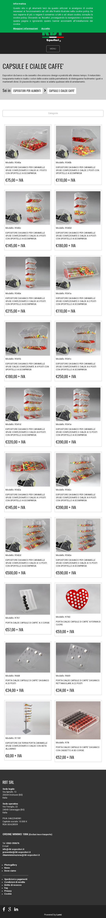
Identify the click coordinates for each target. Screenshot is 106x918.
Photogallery (10, 865)
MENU (53, 48)
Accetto (45, 28)
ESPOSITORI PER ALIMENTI (27, 91)
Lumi (59, 914)
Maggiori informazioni (25, 28)
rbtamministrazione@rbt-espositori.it (21, 855)
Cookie (8, 894)
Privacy (7, 891)
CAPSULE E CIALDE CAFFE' (61, 91)
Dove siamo (10, 871)
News (7, 868)
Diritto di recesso (13, 885)
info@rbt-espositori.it (13, 849)
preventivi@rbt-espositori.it (17, 852)
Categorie (53, 113)
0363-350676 (12, 843)
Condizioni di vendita (14, 882)
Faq (6, 888)
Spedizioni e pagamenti (15, 879)
